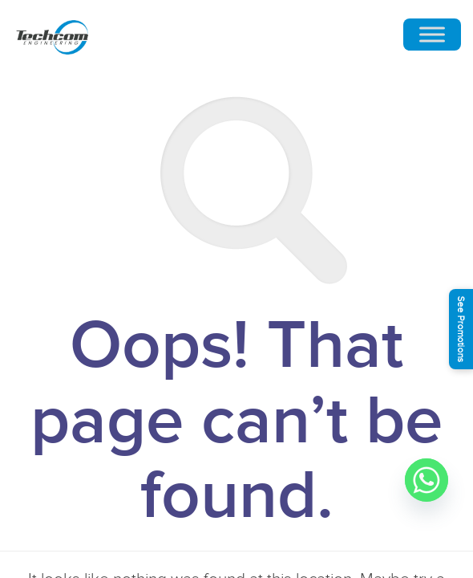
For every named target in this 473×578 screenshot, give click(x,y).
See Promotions (461, 329)
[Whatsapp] (426, 480)
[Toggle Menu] (432, 35)
